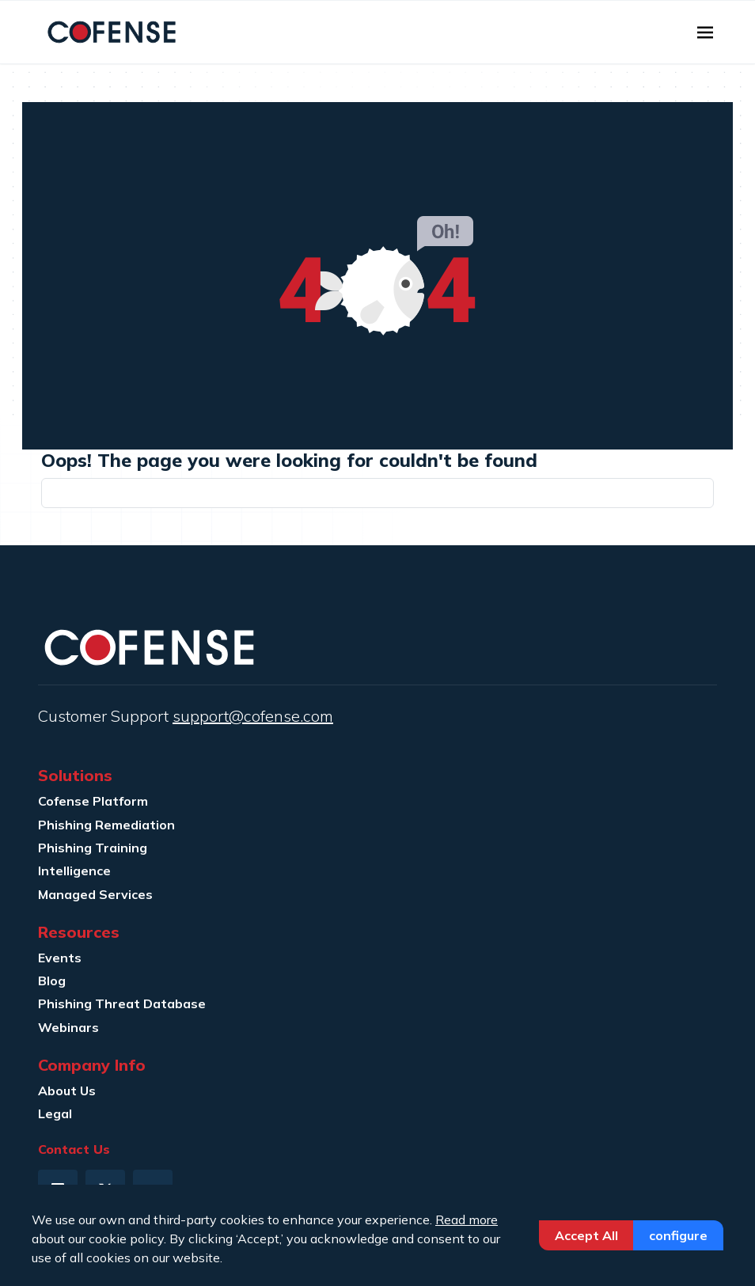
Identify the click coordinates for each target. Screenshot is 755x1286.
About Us (67, 1090)
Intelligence (74, 870)
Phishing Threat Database (122, 1003)
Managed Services (95, 894)
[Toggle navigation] (705, 32)
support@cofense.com (253, 716)
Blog (52, 980)
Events (60, 957)
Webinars (68, 1027)
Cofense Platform (93, 801)
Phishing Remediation (106, 825)
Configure (678, 1235)
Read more (466, 1219)
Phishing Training (92, 847)
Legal (55, 1113)
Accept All (586, 1235)
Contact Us (74, 1149)
